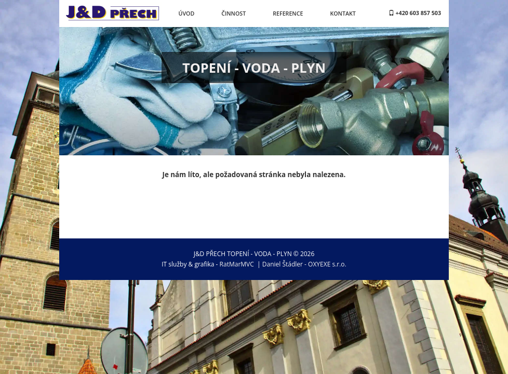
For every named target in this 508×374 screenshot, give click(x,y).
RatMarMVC (237, 264)
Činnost (233, 13)
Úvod (187, 13)
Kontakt (342, 13)
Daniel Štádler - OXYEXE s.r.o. (304, 264)
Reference (288, 13)
